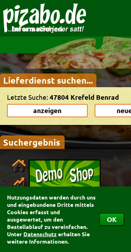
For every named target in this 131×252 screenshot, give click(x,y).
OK (112, 219)
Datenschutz (40, 234)
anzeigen (47, 110)
